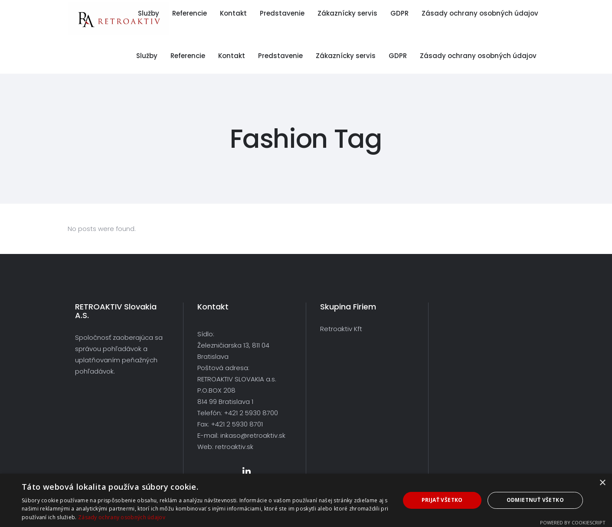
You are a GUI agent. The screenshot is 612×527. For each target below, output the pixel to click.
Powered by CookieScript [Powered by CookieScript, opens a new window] (572, 522)
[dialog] (306, 500)
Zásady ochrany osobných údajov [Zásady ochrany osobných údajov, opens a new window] (121, 517)
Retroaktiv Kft (341, 328)
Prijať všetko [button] (442, 500)
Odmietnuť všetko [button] (535, 500)
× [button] (602, 483)
